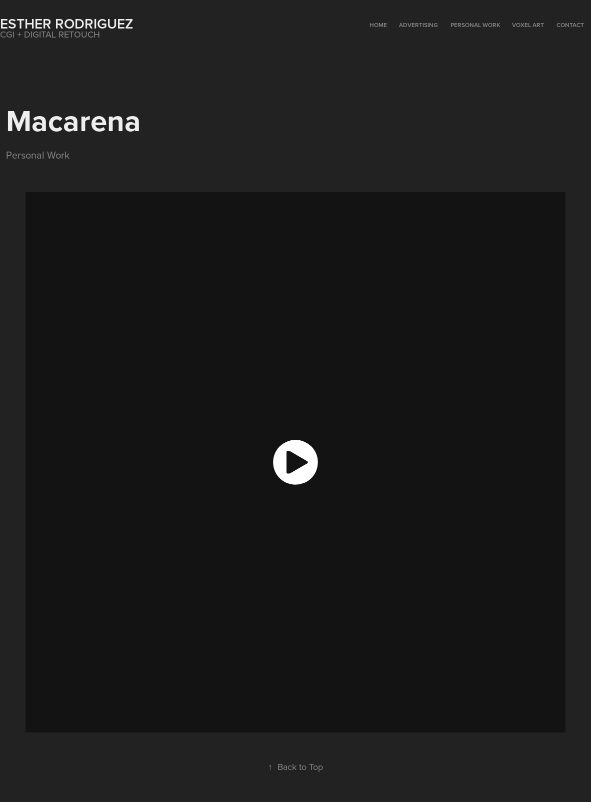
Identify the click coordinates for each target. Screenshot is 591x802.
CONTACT (570, 25)
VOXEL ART (528, 25)
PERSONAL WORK (475, 25)
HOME (378, 25)
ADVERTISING (418, 25)
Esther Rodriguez (66, 24)
